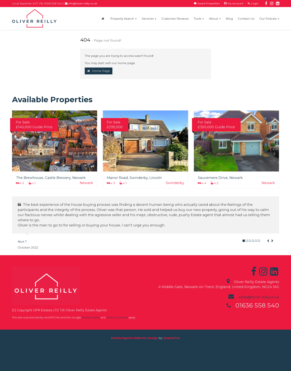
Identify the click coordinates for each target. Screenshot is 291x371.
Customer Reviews (175, 18)
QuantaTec (171, 338)
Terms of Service (117, 317)
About (215, 18)
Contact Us (246, 18)
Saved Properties (207, 3)
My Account (233, 3)
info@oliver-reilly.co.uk (81, 3)
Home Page (98, 71)
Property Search (123, 18)
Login (253, 3)
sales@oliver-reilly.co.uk (259, 297)
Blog (229, 18)
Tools (199, 18)
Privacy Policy (91, 317)
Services (149, 18)
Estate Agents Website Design (134, 338)
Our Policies (269, 18)
